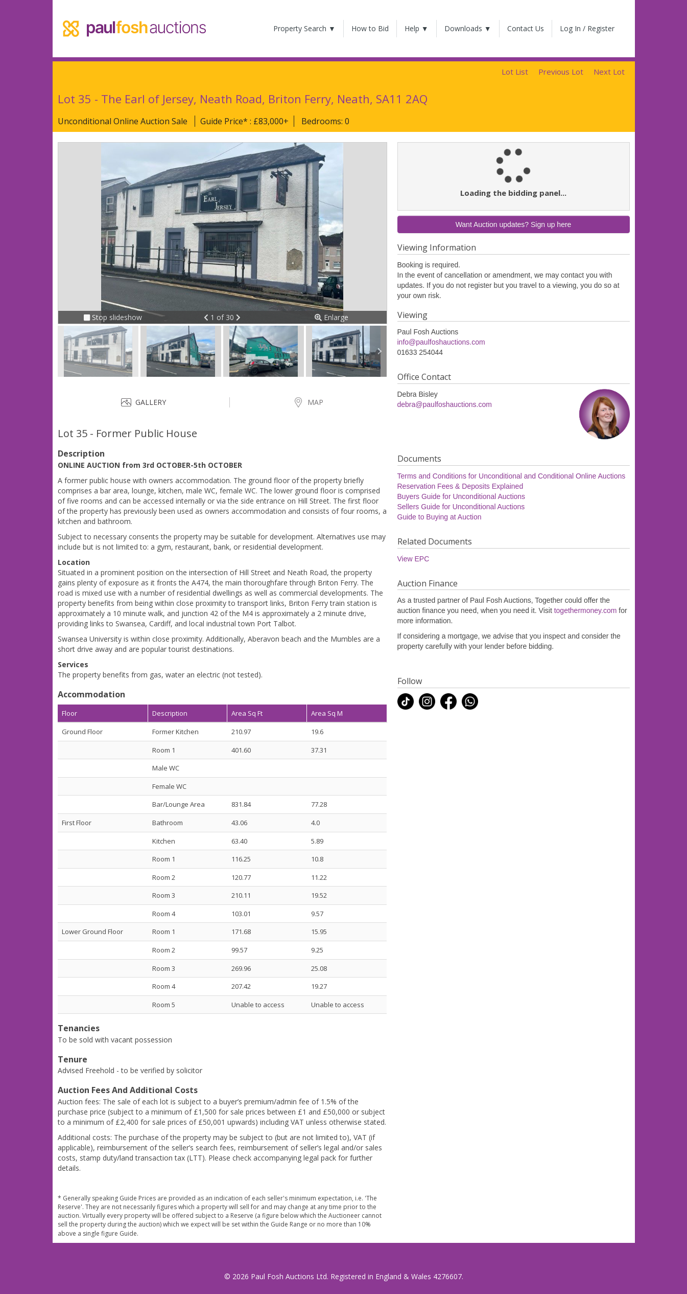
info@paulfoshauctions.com (441, 342)
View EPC (413, 559)
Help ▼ (417, 28)
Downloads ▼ (467, 28)
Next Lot (609, 71)
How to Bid (370, 28)
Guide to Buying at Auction (439, 517)
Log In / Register (587, 28)
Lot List (515, 71)
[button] (207, 317)
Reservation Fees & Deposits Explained (460, 486)
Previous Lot (560, 71)
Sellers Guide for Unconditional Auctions (461, 507)
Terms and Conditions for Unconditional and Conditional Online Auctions (511, 476)
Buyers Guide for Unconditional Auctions (461, 496)
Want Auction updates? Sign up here (514, 224)
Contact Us (525, 28)
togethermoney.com (585, 610)
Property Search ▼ (304, 28)
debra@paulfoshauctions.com (444, 404)
